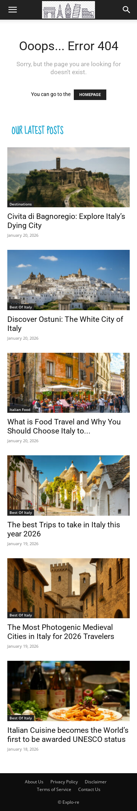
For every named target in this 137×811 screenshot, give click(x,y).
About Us (34, 782)
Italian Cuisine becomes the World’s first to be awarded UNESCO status (68, 735)
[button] (12, 10)
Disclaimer (96, 782)
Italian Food (19, 409)
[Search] (127, 10)
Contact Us (89, 789)
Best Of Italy (20, 306)
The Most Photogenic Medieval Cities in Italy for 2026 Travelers (60, 632)
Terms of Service (54, 789)
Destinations (20, 204)
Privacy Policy (64, 782)
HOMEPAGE (90, 94)
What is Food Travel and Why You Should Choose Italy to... (64, 426)
